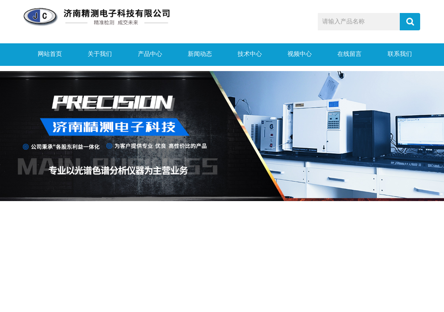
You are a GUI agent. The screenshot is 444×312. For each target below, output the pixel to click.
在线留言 (347, 54)
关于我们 (97, 54)
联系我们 (397, 54)
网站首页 (47, 54)
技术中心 (247, 54)
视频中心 (297, 54)
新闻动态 (197, 54)
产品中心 (147, 54)
